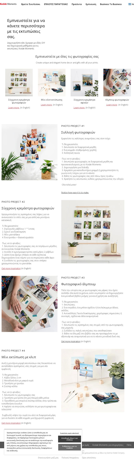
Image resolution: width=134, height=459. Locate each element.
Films (129, 445)
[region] (43, 442)
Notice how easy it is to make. (75, 192)
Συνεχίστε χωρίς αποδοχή (69, 433)
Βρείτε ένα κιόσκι (30, 4)
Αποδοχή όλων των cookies (69, 439)
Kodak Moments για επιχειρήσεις (108, 445)
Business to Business (111, 4)
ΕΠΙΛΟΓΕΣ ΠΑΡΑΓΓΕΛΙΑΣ (56, 4)
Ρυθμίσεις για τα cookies (69, 447)
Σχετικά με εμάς (82, 445)
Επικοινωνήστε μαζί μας (48, 457)
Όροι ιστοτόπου (89, 457)
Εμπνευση (91, 4)
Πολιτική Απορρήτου (70, 457)
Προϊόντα (77, 4)
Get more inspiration (11, 268)
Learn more (14, 107)
